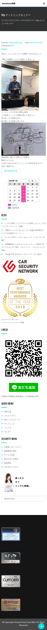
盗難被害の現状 (10, 451)
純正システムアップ (12, 419)
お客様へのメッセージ (13, 447)
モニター (7, 431)
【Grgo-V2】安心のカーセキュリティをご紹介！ (24, 254)
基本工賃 (7, 411)
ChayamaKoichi (15, 42)
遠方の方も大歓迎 (11, 459)
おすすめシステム (11, 467)
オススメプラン (10, 415)
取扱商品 (7, 463)
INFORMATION (10, 171)
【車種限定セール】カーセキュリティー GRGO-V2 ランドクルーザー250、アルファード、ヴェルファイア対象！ (23, 247)
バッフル (7, 427)
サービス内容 (9, 455)
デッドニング (9, 423)
